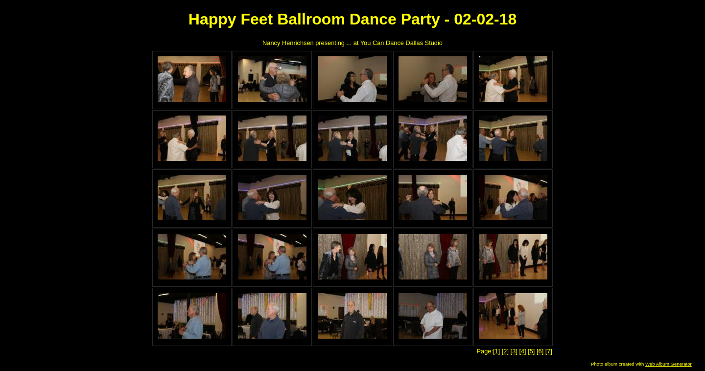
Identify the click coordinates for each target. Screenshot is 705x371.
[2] (505, 351)
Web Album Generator (668, 364)
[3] (514, 351)
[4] (522, 351)
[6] (540, 351)
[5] (531, 351)
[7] (548, 351)
